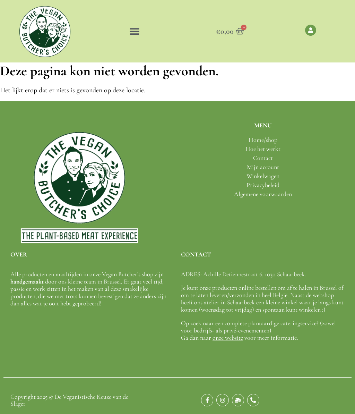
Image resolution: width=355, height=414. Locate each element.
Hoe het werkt (262, 149)
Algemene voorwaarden (263, 194)
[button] (134, 31)
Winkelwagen (262, 176)
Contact (263, 158)
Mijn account (263, 167)
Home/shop (263, 140)
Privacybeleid (262, 185)
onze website (228, 337)
